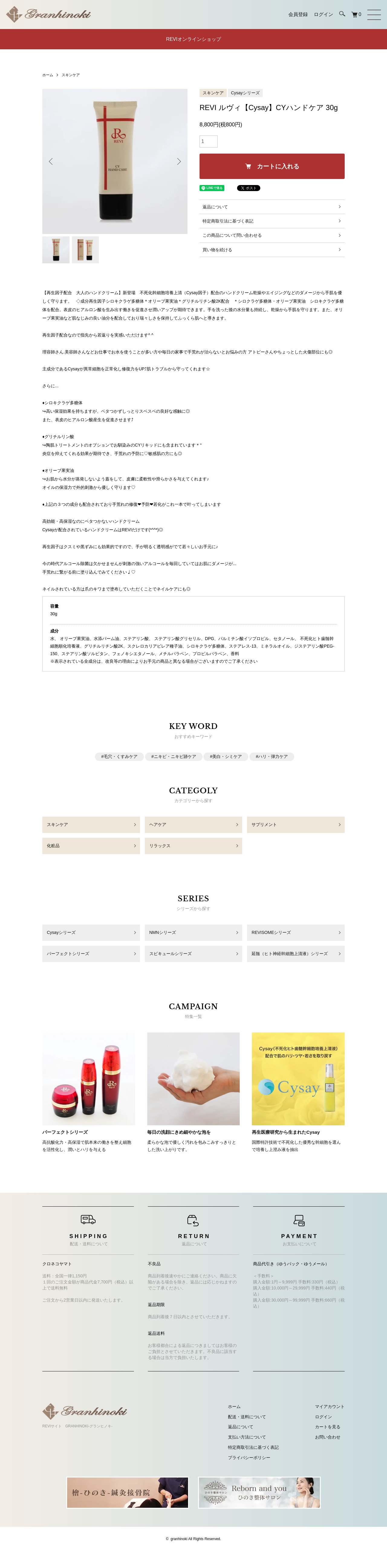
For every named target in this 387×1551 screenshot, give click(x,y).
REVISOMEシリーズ (271, 932)
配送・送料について (247, 1416)
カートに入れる (272, 166)
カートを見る (327, 1426)
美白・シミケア (227, 756)
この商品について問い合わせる (232, 235)
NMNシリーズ (162, 932)
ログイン (323, 1416)
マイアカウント (330, 1406)
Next (178, 161)
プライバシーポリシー (249, 1457)
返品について (215, 206)
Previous (51, 161)
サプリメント (264, 824)
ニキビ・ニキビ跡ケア (175, 756)
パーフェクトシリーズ (68, 953)
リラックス (160, 845)
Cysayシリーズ (245, 92)
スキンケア (71, 75)
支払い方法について (247, 1437)
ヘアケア (157, 824)
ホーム (47, 75)
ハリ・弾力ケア (273, 756)
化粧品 (53, 845)
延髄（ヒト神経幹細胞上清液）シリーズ (290, 953)
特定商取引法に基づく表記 (228, 221)
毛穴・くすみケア (121, 756)
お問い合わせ (327, 1437)
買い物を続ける (217, 249)
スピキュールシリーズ (170, 953)
